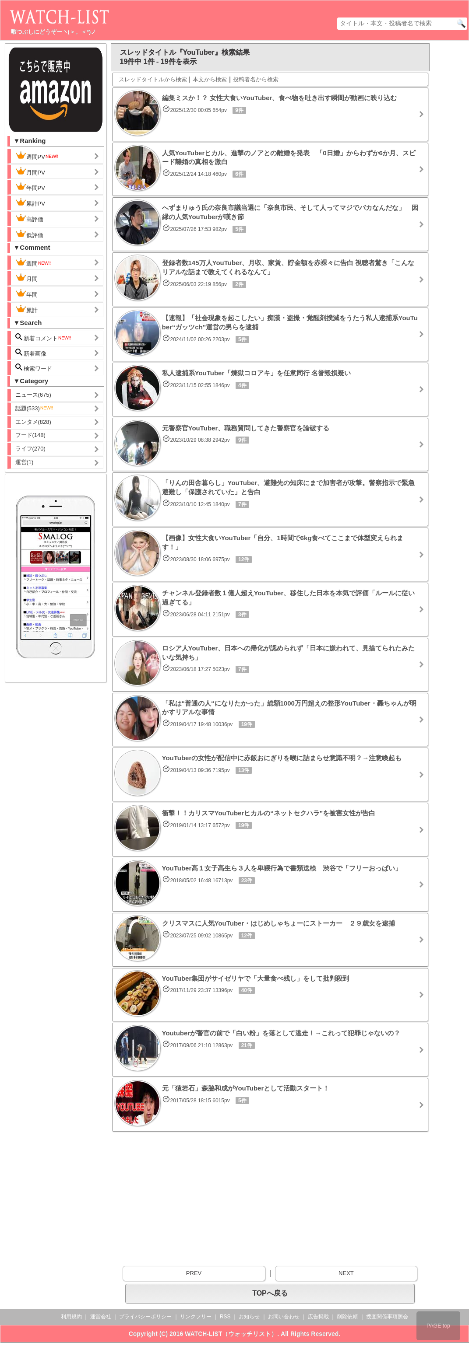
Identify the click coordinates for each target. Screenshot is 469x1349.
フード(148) (30, 435)
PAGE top (438, 1326)
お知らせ (249, 1317)
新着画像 (31, 353)
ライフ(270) (30, 448)
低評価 (29, 234)
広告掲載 (318, 1317)
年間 (26, 293)
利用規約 (71, 1317)
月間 (26, 277)
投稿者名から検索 (256, 79)
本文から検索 (210, 79)
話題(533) (34, 408)
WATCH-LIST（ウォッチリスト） (231, 1333)
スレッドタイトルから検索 (153, 79)
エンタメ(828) (33, 422)
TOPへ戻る (270, 1293)
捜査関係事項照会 (387, 1317)
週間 (33, 262)
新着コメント (43, 337)
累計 (26, 309)
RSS (225, 1317)
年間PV (30, 186)
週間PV (37, 155)
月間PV (30, 171)
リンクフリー (196, 1317)
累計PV (30, 202)
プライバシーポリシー (145, 1317)
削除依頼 (347, 1317)
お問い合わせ (284, 1317)
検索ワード (34, 367)
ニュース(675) (33, 394)
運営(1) (24, 462)
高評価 (29, 218)
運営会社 (100, 1317)
